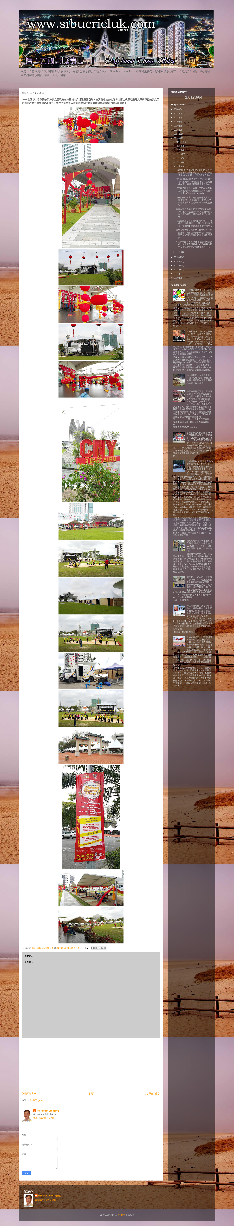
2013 (176, 265)
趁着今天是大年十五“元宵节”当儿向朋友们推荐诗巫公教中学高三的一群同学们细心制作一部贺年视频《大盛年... (194, 213)
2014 (176, 261)
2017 (176, 134)
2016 (176, 138)
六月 (178, 150)
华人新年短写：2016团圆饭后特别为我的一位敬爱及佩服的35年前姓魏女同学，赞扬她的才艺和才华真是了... (194, 244)
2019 (176, 126)
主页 (91, 1093)
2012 (176, 269)
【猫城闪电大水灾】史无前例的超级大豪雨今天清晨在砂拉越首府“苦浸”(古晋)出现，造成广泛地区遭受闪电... (194, 172)
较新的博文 (29, 1093)
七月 (178, 146)
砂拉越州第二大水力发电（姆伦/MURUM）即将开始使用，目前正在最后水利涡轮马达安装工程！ (199, 379)
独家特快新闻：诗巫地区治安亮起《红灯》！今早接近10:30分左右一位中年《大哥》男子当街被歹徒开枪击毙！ (199, 546)
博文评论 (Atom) (36, 1100)
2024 (176, 109)
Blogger (121, 1214)
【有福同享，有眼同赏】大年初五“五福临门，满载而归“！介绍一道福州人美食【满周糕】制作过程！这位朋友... (194, 223)
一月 (178, 252)
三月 (178, 162)
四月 (178, 158)
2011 (176, 273)
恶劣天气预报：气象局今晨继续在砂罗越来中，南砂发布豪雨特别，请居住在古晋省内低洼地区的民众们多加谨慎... (194, 234)
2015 (176, 257)
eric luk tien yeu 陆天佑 (48, 1111)
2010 (176, 278)
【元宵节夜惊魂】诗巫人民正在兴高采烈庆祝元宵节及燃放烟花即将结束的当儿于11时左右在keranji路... (194, 191)
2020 (176, 121)
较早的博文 (152, 1093)
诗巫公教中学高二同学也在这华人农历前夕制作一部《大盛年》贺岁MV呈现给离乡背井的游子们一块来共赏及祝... (194, 201)
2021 (176, 117)
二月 (178, 166)
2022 (176, 113)
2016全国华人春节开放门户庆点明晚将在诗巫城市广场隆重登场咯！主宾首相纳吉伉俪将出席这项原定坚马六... (194, 181)
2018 (176, 130)
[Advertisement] (91, 1065)
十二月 (179, 141)
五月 (178, 154)
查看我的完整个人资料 (43, 1118)
